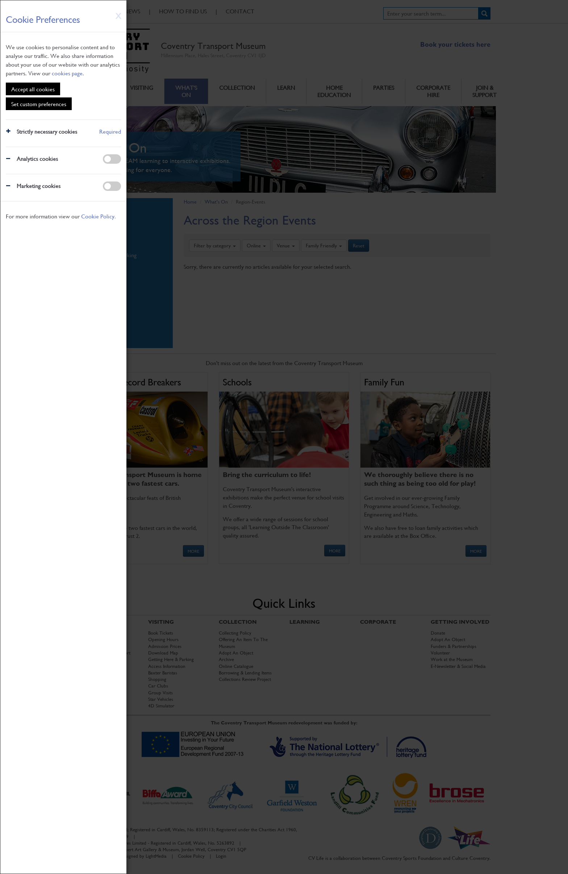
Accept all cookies (33, 89)
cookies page (67, 73)
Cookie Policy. (98, 216)
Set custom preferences (38, 104)
